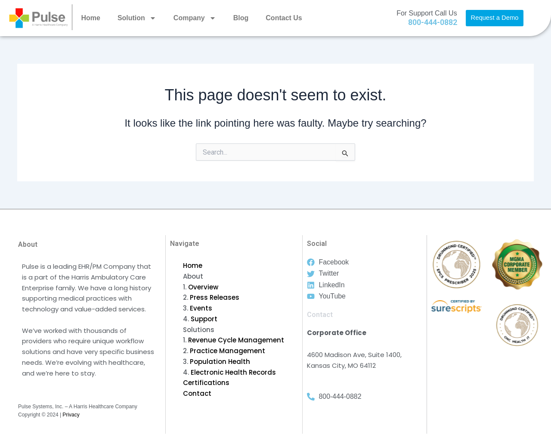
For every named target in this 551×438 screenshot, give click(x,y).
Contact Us (284, 18)
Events (201, 308)
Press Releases (214, 297)
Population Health (220, 361)
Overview (203, 287)
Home (90, 18)
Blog (241, 18)
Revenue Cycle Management (236, 340)
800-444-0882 (432, 22)
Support (204, 318)
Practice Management (227, 350)
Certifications (206, 382)
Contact (197, 393)
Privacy (70, 415)
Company (194, 18)
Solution (137, 18)
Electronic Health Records (233, 372)
